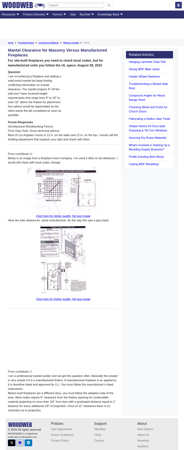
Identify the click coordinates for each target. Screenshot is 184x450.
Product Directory (36, 14)
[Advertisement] (92, 29)
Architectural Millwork (48, 43)
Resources (10, 14)
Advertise (143, 440)
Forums (59, 14)
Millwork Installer (71, 43)
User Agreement (61, 429)
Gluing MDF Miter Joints (144, 69)
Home (11, 43)
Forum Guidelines (62, 434)
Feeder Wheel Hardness (144, 76)
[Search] (76, 5)
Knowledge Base (110, 14)
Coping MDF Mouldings (144, 164)
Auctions (142, 446)
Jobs (73, 14)
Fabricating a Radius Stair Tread (149, 118)
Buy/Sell (87, 14)
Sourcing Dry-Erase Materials (147, 137)
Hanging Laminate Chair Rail (147, 61)
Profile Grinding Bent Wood (146, 156)
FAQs (97, 434)
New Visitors (145, 429)
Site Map (99, 429)
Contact (99, 440)
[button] (11, 442)
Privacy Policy (60, 440)
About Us (143, 434)
